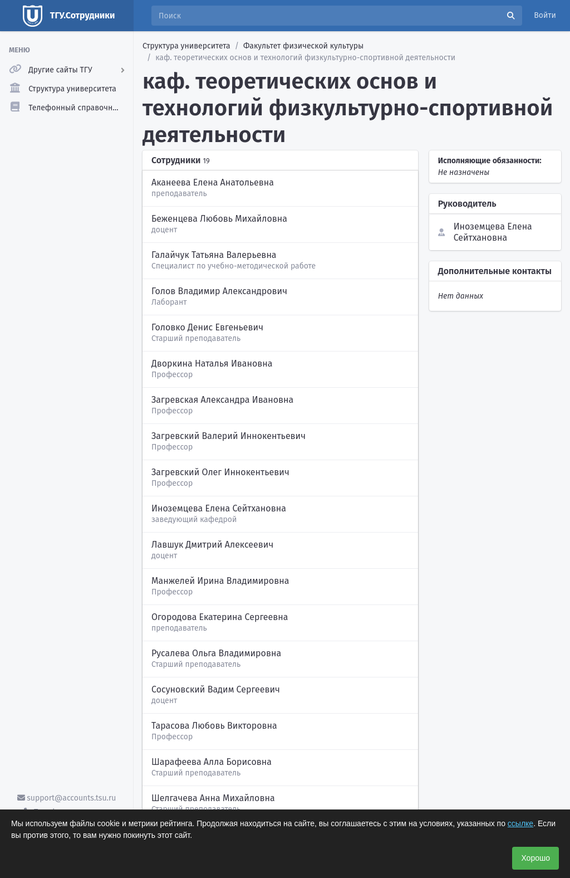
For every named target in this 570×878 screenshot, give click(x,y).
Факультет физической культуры (303, 46)
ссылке (520, 823)
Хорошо (535, 857)
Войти (545, 15)
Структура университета (186, 46)
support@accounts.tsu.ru (66, 798)
